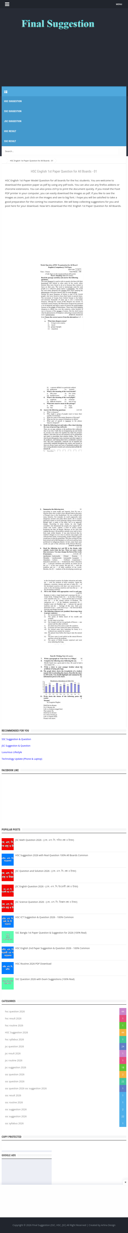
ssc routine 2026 (14, 1102)
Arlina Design (108, 1225)
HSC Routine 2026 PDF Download (33, 963)
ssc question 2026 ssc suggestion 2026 (26, 1088)
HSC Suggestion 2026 (16, 1032)
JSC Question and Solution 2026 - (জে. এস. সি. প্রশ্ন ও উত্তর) (45, 870)
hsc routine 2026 (14, 1025)
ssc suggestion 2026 (16, 1109)
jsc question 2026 (14, 1046)
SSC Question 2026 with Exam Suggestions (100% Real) (44, 979)
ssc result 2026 (13, 1095)
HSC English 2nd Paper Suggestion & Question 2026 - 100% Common (52, 948)
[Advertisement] (64, 56)
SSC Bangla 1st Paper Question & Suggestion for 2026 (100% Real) (50, 932)
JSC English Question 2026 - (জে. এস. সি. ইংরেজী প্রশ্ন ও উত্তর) (46, 886)
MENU (119, 4)
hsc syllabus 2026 (14, 1039)
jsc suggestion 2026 (15, 1067)
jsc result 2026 (13, 1053)
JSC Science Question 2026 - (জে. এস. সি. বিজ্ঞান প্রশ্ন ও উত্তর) (46, 901)
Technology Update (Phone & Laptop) (22, 758)
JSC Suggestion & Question (16, 745)
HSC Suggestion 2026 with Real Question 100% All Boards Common (51, 855)
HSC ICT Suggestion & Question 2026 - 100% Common (44, 917)
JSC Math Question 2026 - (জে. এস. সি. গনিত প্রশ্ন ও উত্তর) (44, 839)
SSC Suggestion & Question (16, 739)
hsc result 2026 (13, 1018)
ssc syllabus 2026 (14, 1123)
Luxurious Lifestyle (12, 752)
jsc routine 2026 (13, 1060)
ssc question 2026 (14, 1074)
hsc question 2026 (15, 1011)
